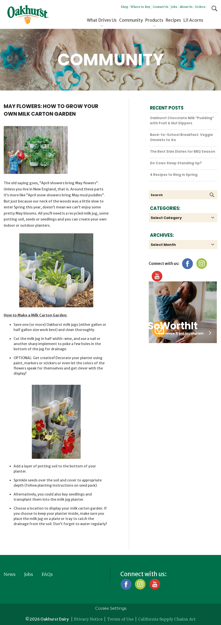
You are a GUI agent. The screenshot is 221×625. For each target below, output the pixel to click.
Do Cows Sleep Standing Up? (176, 163)
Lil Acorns (193, 20)
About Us (186, 7)
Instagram (201, 263)
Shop (124, 7)
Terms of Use (120, 619)
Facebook (187, 263)
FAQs (47, 574)
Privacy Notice (88, 619)
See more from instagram (184, 333)
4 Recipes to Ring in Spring (174, 174)
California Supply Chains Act (167, 619)
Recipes (173, 20)
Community (131, 20)
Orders (200, 7)
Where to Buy (140, 7)
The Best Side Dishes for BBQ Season (182, 151)
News (10, 574)
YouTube (156, 276)
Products (154, 20)
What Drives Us (102, 20)
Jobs (174, 7)
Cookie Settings (110, 608)
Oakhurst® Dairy (27, 14)
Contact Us (160, 7)
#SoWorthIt (168, 326)
